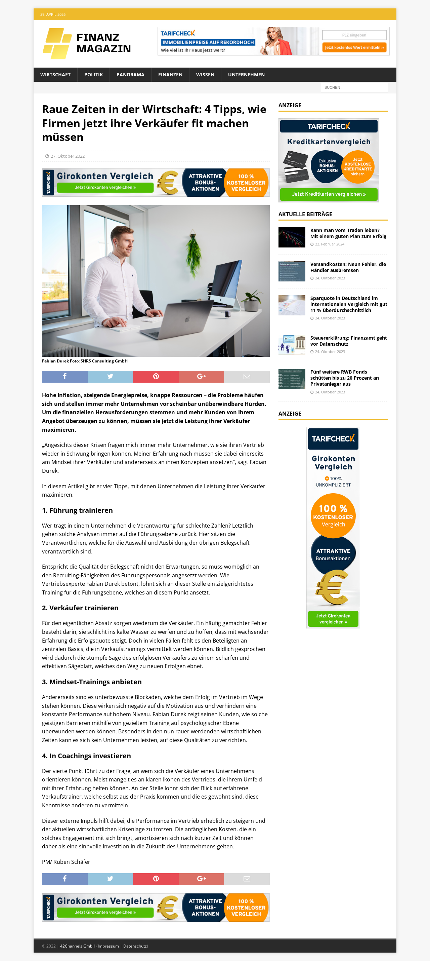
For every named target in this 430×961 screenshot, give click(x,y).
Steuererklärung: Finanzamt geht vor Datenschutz (348, 341)
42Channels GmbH (77, 946)
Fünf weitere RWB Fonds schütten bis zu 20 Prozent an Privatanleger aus (344, 378)
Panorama (130, 74)
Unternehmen (246, 74)
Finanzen (170, 74)
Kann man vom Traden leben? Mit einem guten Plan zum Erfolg (348, 233)
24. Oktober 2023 (330, 277)
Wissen (205, 74)
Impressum (108, 946)
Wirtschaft (55, 74)
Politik (93, 74)
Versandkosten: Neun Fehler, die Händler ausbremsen (348, 267)
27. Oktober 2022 (68, 156)
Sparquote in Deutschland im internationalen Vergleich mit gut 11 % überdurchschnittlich (348, 304)
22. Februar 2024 (329, 243)
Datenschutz (135, 946)
